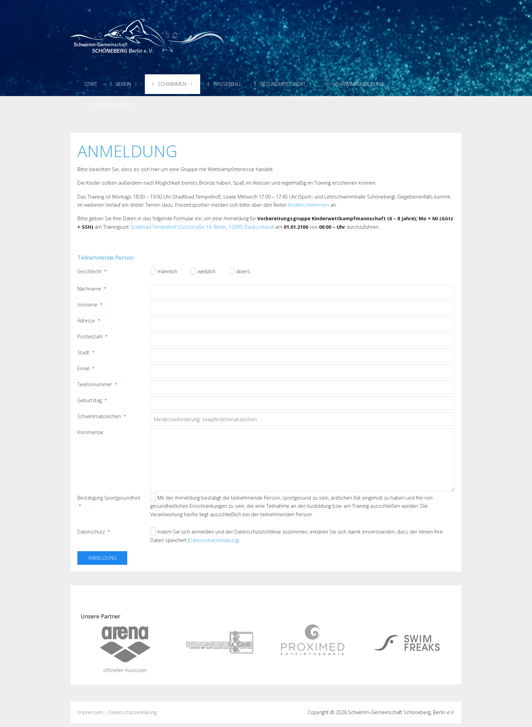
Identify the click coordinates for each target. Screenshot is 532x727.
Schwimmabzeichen (101, 416)
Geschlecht (92, 271)
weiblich (203, 271)
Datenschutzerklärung (213, 540)
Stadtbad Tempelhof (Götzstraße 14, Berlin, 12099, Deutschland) (202, 227)
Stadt (85, 352)
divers (239, 271)
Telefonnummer (97, 384)
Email (85, 368)
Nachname (91, 288)
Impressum (90, 712)
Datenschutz (93, 531)
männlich (163, 271)
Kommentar (90, 432)
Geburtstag (92, 400)
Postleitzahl (92, 336)
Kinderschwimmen (308, 205)
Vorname (89, 304)
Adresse (88, 320)
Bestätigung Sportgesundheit (108, 502)
